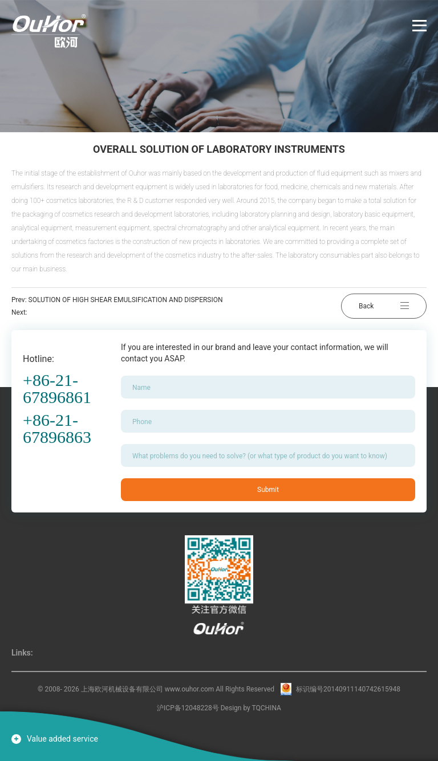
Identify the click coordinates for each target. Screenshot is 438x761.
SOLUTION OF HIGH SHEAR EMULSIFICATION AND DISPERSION (126, 300)
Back (384, 306)
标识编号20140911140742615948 (348, 689)
